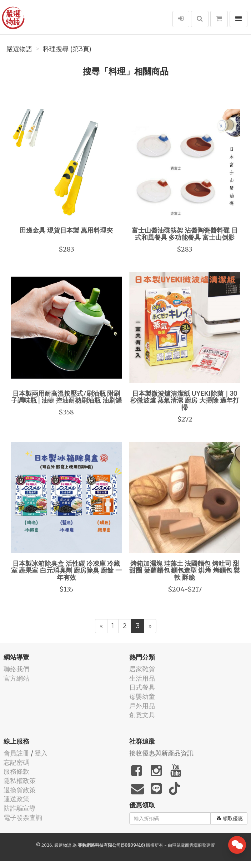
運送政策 (16, 799)
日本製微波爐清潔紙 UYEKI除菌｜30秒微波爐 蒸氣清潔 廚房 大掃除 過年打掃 (185, 400)
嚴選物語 (19, 49)
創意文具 (142, 715)
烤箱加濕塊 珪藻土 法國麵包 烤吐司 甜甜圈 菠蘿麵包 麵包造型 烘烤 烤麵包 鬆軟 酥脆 (184, 570)
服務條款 (16, 771)
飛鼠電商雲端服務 (189, 845)
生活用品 (142, 678)
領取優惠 (230, 818)
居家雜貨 (142, 669)
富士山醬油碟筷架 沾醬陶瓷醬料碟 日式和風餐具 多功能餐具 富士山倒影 (185, 233)
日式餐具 (142, 687)
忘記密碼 (16, 762)
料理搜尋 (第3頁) (67, 49)
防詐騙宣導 (20, 808)
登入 (41, 753)
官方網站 (16, 678)
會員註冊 (16, 753)
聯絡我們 (16, 669)
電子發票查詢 (23, 817)
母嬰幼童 (142, 696)
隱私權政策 (20, 781)
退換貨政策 (20, 790)
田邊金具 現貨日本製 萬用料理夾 (66, 230)
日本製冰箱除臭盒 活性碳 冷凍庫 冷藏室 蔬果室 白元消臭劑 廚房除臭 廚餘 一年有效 (66, 570)
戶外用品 (142, 706)
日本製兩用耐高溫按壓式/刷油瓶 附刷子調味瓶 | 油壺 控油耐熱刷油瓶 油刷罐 (66, 396)
